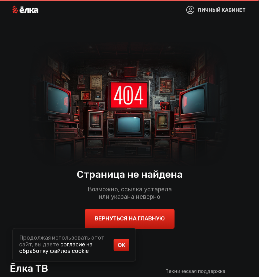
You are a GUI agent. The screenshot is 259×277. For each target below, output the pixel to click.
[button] (25, 10)
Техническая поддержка (195, 271)
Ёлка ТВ (29, 268)
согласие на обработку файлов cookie (56, 248)
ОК (122, 245)
